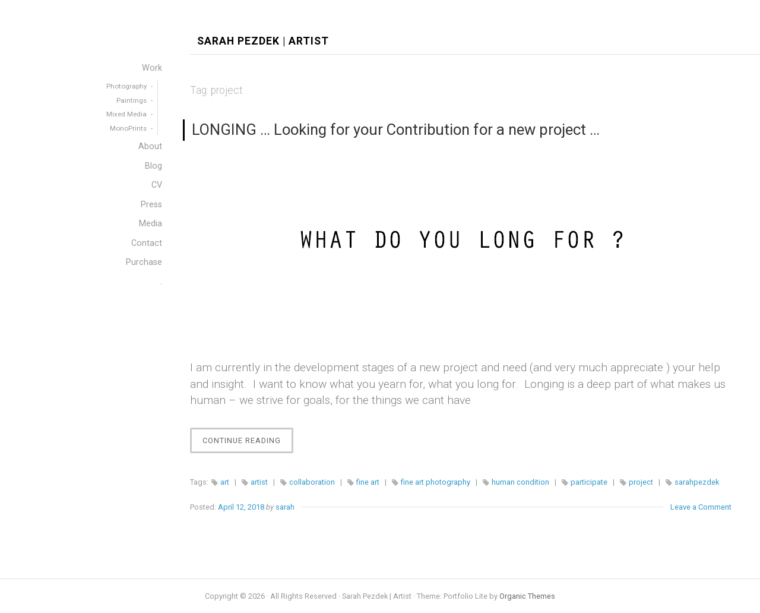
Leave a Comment (701, 507)
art (224, 482)
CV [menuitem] (156, 185)
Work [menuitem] (152, 68)
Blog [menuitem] (153, 166)
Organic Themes (527, 596)
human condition (520, 482)
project (641, 482)
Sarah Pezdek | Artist (263, 41)
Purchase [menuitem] (144, 262)
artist (259, 482)
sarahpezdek (696, 482)
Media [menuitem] (150, 224)
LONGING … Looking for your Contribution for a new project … (396, 129)
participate (589, 482)
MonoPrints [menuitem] (128, 128)
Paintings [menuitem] (131, 100)
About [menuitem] (150, 146)
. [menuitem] (161, 281)
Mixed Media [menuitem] (126, 114)
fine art (367, 482)
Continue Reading (247, 443)
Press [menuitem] (151, 205)
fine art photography (435, 482)
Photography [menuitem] (126, 86)
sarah (285, 507)
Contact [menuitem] (146, 243)
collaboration (312, 482)
